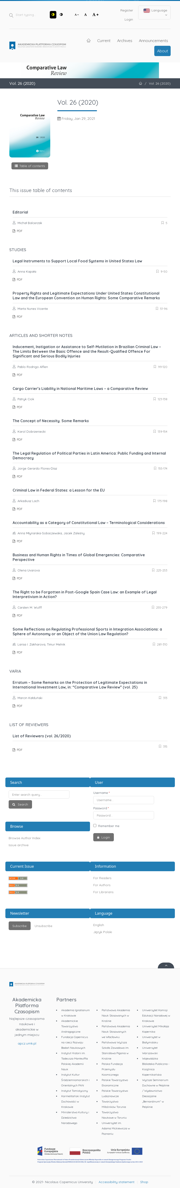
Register (126, 10)
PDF (19, 231)
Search (22, 804)
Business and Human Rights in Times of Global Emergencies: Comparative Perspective (79, 557)
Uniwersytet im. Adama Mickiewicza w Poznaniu (116, 1128)
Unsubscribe (43, 926)
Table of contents (32, 166)
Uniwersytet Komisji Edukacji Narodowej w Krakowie (156, 1015)
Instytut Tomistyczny (74, 1090)
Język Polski (102, 932)
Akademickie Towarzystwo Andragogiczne (70, 1026)
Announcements (153, 40)
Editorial (20, 212)
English (98, 925)
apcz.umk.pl (27, 1043)
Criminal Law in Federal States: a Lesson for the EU (59, 490)
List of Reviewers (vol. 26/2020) (42, 736)
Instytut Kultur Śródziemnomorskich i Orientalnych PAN (75, 1080)
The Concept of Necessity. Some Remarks (51, 420)
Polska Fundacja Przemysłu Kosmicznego (112, 1069)
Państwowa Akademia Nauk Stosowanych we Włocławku (116, 1031)
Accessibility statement (116, 1182)
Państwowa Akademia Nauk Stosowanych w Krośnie (116, 1015)
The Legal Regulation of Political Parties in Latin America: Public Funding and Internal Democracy (89, 455)
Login (129, 19)
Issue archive (19, 845)
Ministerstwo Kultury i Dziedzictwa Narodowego (75, 1117)
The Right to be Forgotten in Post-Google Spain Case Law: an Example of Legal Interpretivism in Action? (85, 594)
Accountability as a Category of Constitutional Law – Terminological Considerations (89, 522)
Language (155, 12)
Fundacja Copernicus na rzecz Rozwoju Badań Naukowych (74, 1042)
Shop (144, 1182)
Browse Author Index (24, 838)
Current (104, 40)
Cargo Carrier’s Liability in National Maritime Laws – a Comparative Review (80, 388)
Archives (124, 40)
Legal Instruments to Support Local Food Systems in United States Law (77, 261)
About (162, 50)
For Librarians (103, 892)
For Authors (101, 885)
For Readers (102, 878)
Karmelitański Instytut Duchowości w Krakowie (75, 1101)
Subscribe (19, 926)
